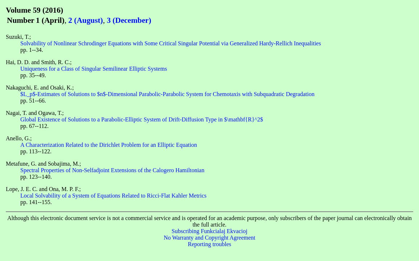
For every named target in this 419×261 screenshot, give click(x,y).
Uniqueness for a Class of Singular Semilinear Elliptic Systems (93, 69)
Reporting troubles (209, 244)
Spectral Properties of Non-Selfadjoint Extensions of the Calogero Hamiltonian (112, 170)
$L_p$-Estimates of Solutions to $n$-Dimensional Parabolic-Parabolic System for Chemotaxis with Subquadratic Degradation (167, 94)
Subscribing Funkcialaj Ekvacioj (209, 231)
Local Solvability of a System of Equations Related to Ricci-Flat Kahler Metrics (113, 195)
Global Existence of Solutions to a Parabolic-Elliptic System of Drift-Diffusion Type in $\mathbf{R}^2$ (141, 119)
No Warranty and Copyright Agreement (209, 238)
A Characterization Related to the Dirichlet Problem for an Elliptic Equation (108, 145)
